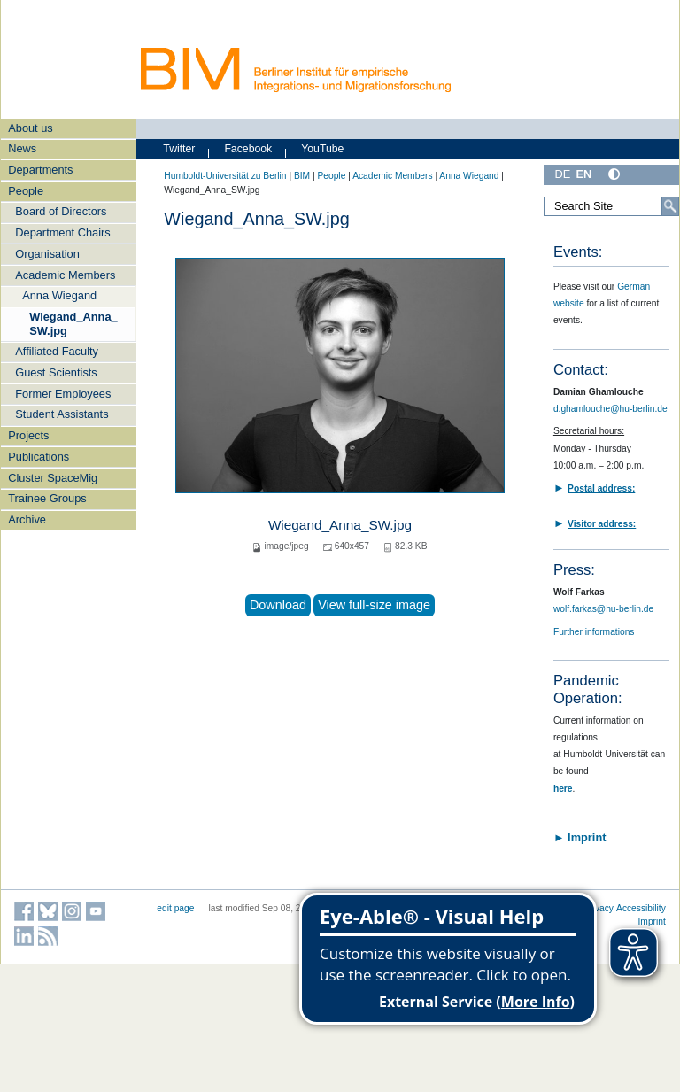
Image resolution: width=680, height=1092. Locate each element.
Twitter (179, 149)
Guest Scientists (56, 372)
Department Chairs (62, 232)
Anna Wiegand (59, 295)
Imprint (652, 921)
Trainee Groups (47, 498)
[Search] (670, 206)
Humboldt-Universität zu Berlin (225, 176)
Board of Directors (60, 211)
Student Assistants (61, 414)
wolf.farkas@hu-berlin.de (603, 609)
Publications (38, 456)
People (25, 190)
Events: (577, 252)
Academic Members (65, 275)
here (563, 789)
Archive (27, 519)
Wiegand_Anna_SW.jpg (73, 323)
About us (30, 128)
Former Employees (63, 393)
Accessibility (641, 908)
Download (278, 605)
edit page (175, 908)
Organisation (47, 253)
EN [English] (583, 174)
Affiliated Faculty (56, 351)
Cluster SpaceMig (52, 477)
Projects (28, 435)
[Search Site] (611, 206)
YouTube (322, 149)
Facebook (248, 149)
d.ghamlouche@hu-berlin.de (610, 409)
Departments (40, 169)
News (22, 148)
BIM (302, 176)
